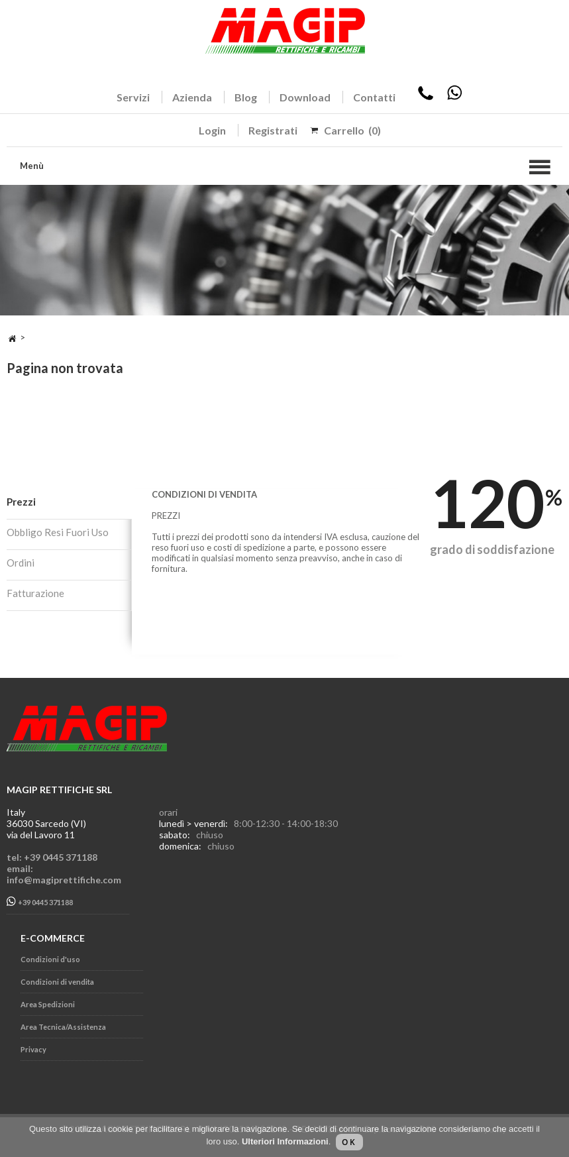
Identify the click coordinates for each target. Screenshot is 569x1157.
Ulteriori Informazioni (285, 1141)
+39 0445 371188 (40, 902)
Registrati (272, 130)
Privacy (33, 1049)
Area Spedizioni (48, 1004)
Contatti (374, 97)
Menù (32, 165)
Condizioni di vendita (57, 981)
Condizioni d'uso (50, 959)
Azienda (192, 97)
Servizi (133, 97)
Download (305, 97)
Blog (245, 97)
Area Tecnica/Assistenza (63, 1026)
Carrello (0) (352, 130)
